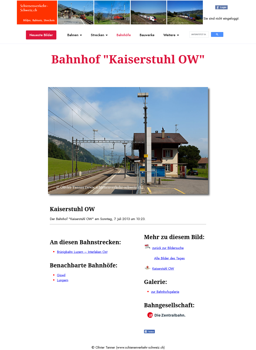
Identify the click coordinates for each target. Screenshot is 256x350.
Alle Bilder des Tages (169, 258)
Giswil (61, 275)
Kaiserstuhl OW (163, 268)
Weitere (169, 34)
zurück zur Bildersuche (168, 247)
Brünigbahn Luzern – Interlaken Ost (82, 251)
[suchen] (198, 34)
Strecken (97, 34)
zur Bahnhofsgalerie (165, 291)
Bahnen (72, 34)
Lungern (62, 280)
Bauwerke (147, 34)
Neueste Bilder (41, 34)
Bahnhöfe (124, 34)
